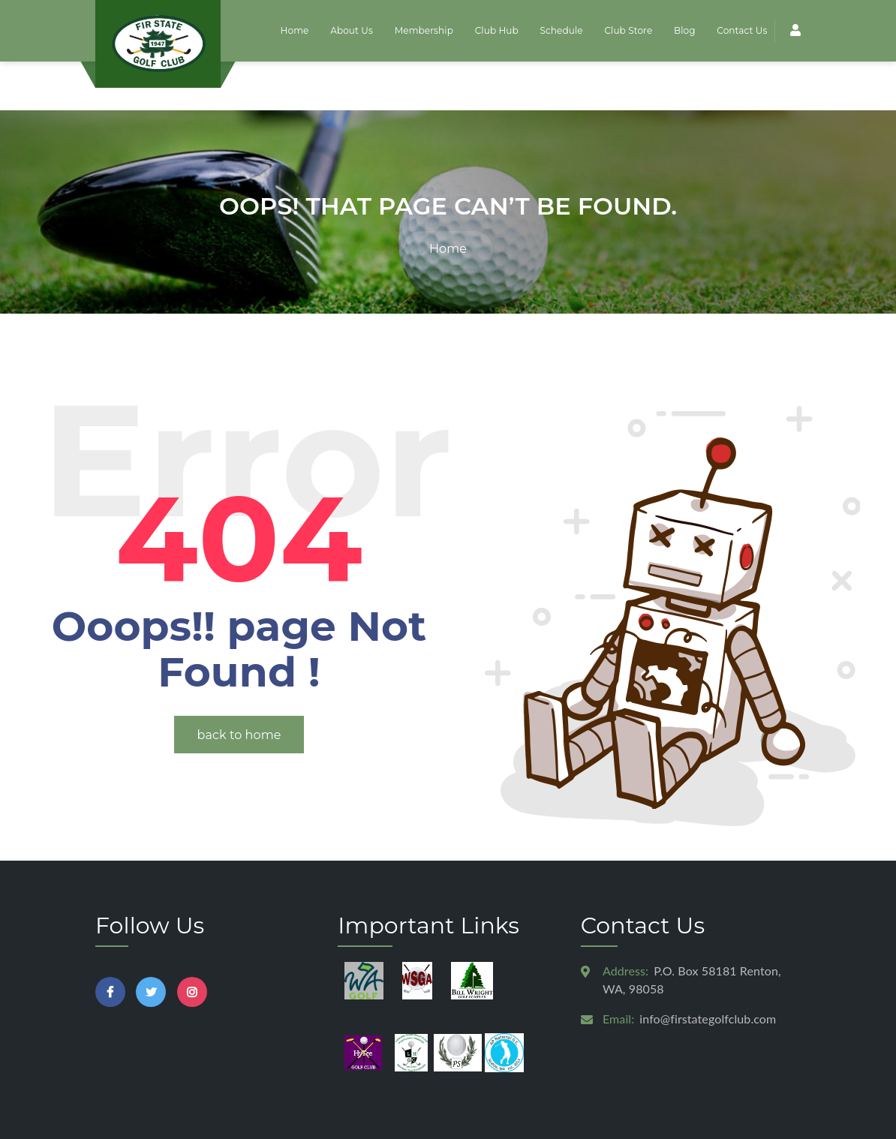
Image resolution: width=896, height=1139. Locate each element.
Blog (684, 30)
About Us (354, 30)
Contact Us (742, 30)
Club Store (630, 30)
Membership (426, 30)
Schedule (562, 30)
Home (298, 30)
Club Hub (498, 30)
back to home (239, 686)
